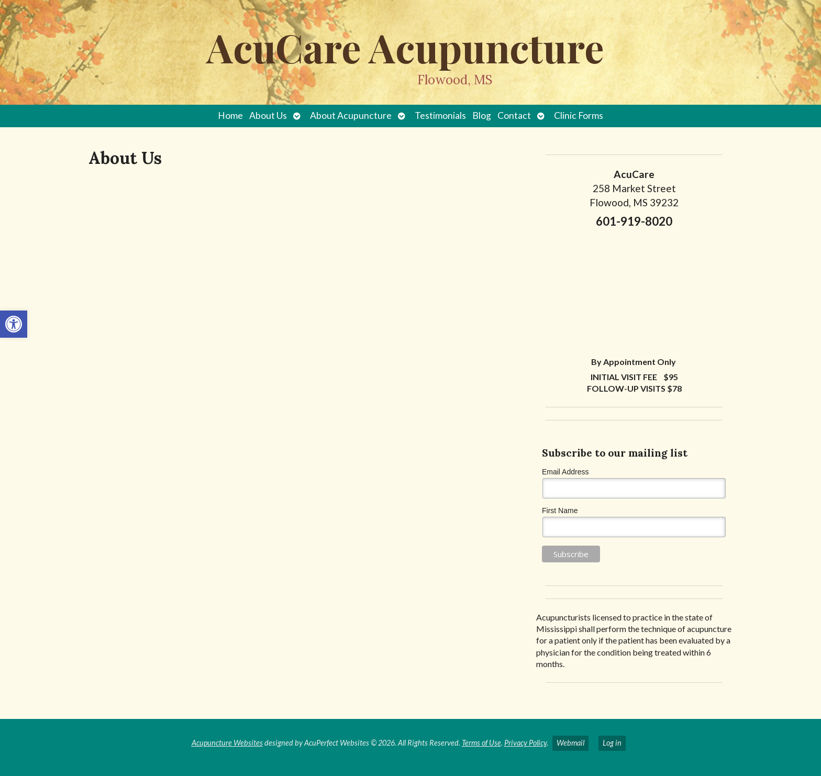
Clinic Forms (578, 115)
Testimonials (440, 115)
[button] (13, 324)
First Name (560, 510)
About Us (268, 115)
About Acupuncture (351, 115)
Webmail (570, 742)
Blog (481, 115)
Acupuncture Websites (227, 742)
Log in (612, 742)
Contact (514, 115)
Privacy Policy (525, 742)
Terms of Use (481, 742)
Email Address (565, 472)
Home (230, 115)
